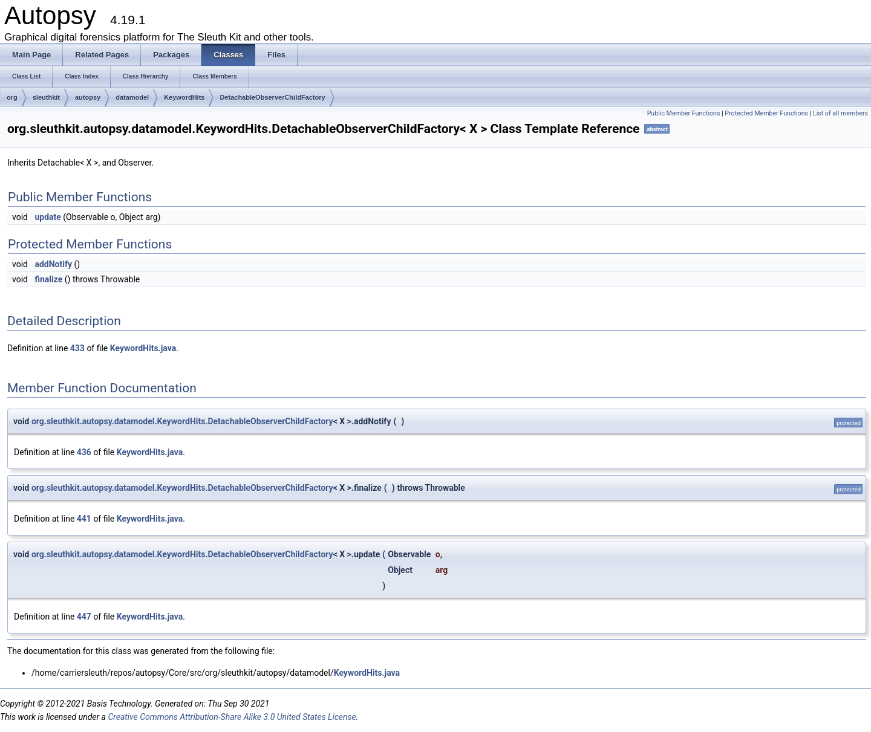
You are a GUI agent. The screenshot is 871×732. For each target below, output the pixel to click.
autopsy (87, 97)
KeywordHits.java (143, 348)
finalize (48, 279)
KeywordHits (184, 97)
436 (84, 452)
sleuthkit (46, 97)
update (47, 217)
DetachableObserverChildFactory (272, 97)
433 (77, 348)
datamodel (132, 97)
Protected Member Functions (766, 113)
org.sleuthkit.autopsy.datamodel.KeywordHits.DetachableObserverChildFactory (182, 421)
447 (84, 616)
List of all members (840, 113)
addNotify (53, 264)
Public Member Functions (683, 113)
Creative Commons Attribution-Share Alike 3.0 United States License (232, 717)
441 (84, 518)
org (12, 97)
